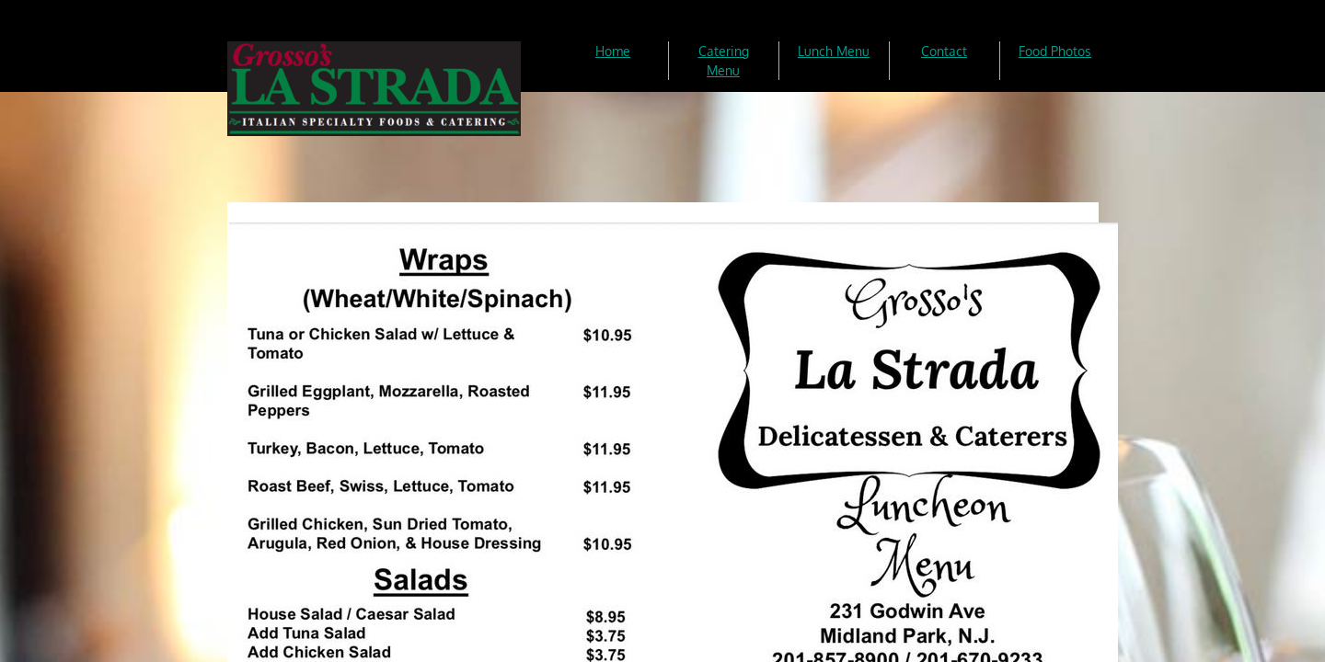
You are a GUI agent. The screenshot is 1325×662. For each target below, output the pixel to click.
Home (612, 51)
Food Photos (1055, 51)
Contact (944, 51)
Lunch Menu (834, 51)
